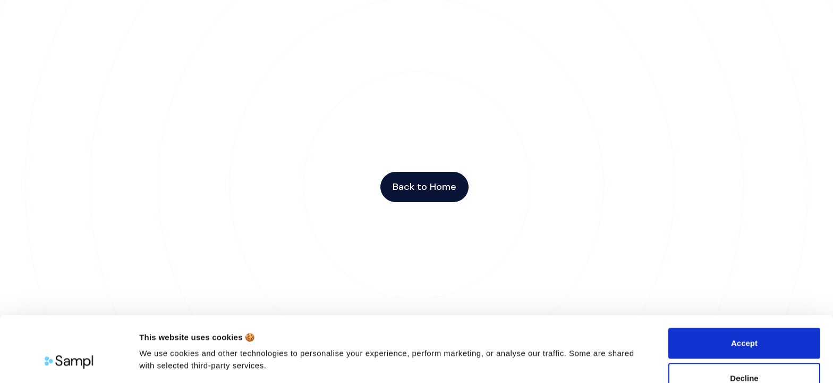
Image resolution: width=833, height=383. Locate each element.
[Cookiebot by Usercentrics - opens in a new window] (68, 362)
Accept (744, 287)
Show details (164, 362)
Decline (744, 321)
